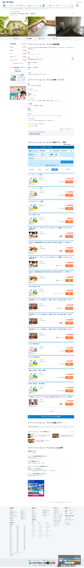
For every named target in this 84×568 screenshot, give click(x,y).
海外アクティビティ (46, 513)
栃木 (17, 529)
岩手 (24, 525)
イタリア (40, 532)
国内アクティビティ (13, 517)
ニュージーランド (49, 535)
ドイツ (47, 532)
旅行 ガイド (77, 5)
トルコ (33, 537)
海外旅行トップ (34, 520)
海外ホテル (34, 512)
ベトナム (47, 524)
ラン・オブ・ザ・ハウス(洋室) (35, 174)
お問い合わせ (67, 522)
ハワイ (33, 529)
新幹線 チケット (21, 6)
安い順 (39, 169)
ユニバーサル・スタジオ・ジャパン (16, 552)
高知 (24, 545)
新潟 (17, 534)
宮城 (17, 527)
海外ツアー (34, 510)
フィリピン (41, 525)
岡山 (10, 542)
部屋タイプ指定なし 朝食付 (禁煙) (37, 383)
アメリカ (33, 530)
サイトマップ (53, 560)
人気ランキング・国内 (58, 513)
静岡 (24, 535)
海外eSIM (44, 515)
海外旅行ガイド (56, 512)
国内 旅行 (4, 5)
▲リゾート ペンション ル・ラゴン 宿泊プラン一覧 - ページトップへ (60, 502)
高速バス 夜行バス (30, 6)
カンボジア (48, 527)
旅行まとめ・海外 (57, 522)
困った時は (78, 2)
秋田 (10, 527)
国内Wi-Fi (22, 517)
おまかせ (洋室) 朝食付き (34, 357)
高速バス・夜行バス (13, 515)
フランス (33, 532)
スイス (40, 534)
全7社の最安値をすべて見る (18, 63)
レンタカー (25, 5)
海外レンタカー (34, 513)
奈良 (17, 540)
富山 (24, 534)
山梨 (24, 532)
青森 (17, 525)
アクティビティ (35, 5)
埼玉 (17, 530)
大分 (10, 548)
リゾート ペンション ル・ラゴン (22, 14)
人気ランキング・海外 (58, 515)
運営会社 (30, 560)
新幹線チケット (23, 513)
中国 (32, 524)
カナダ (40, 530)
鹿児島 (11, 550)
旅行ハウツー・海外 (57, 518)
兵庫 (24, 540)
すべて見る (51, 35)
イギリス (47, 530)
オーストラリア (41, 535)
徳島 (10, 545)
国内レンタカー (23, 515)
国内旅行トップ (12, 524)
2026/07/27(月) (64, 150)
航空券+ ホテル (50, 6)
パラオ (47, 529)
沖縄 (17, 550)
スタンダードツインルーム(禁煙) (36, 201)
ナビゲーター (56, 523)
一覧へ (72, 431)
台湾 (39, 522)
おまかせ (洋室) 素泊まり (34, 343)
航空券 (11, 5)
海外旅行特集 (34, 517)
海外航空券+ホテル (46, 510)
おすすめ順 (31, 169)
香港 (46, 522)
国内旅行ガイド (56, 510)
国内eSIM (11, 518)
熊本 (17, 548)
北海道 (11, 525)
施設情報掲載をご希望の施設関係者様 (34, 134)
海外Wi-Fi (33, 515)
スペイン (33, 534)
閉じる (78, 556)
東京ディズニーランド (14, 553)
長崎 (24, 547)
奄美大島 (11, 555)
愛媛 (17, 545)
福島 (10, 529)
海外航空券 (45, 512)
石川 (10, 535)
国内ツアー (12, 510)
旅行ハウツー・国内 (57, 517)
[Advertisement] (57, 488)
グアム (40, 529)
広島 (24, 542)
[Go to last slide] (27, 26)
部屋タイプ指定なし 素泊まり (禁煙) (37, 370)
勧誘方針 (48, 560)
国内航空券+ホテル (13, 512)
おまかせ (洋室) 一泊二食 (34, 214)
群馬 (10, 530)
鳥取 (17, 542)
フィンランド (34, 535)
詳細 (69, 221)
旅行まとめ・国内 (57, 520)
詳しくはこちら (69, 562)
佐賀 (17, 547)
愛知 (10, 537)
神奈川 (18, 532)
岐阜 (24, 537)
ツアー (7, 5)
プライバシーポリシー (36, 560)
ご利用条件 (44, 560)
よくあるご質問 (67, 518)
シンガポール (34, 525)
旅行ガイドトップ (57, 525)
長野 (10, 534)
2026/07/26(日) (42, 150)
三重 (17, 537)
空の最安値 (12, 520)
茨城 (24, 529)
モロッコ (40, 537)
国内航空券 (12, 513)
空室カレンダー (33, 183)
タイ (39, 524)
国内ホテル (23, 512)
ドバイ (47, 537)
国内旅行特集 (23, 518)
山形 (24, 527)
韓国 (32, 522)
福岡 (10, 547)
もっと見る (53, 411)
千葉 (24, 530)
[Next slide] (56, 26)
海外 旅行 (44, 5)
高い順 (47, 169)
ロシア (47, 534)
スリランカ (41, 527)
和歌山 (11, 540)
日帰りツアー (23, 510)
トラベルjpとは (67, 524)
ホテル (14, 5)
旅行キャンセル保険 (68, 513)
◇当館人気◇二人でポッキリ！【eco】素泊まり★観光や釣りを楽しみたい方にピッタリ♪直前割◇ (50, 397)
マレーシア (48, 525)
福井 (17, 535)
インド (33, 527)
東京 (10, 532)
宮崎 (24, 548)
